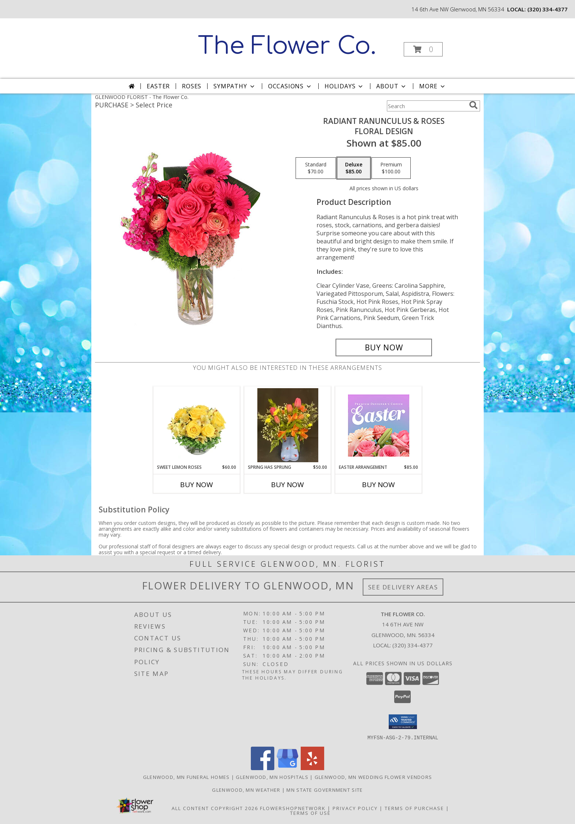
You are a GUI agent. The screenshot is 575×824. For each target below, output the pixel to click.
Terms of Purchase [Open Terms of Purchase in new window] (414, 808)
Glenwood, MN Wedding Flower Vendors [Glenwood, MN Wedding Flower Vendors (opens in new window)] (373, 776)
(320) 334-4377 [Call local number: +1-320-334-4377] (547, 9)
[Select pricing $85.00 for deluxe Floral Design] (353, 168)
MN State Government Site (324, 789)
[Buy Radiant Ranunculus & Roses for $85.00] (384, 347)
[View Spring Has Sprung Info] (287, 425)
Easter (158, 86)
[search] (473, 105)
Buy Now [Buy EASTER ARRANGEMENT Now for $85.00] (378, 484)
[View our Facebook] (262, 767)
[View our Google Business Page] (287, 767)
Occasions (290, 86)
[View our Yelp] (312, 767)
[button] (423, 49)
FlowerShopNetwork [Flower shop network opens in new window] (293, 808)
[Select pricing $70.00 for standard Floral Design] (316, 168)
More (432, 86)
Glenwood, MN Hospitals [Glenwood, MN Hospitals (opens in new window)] (272, 776)
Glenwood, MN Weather (246, 789)
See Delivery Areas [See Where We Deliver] (403, 587)
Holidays (344, 86)
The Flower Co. (287, 46)
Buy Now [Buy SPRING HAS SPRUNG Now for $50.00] (287, 484)
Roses (191, 86)
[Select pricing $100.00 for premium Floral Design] (391, 168)
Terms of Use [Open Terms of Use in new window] (310, 812)
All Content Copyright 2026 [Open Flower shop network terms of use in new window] (215, 808)
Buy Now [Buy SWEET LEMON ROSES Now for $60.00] (196, 484)
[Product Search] (426, 106)
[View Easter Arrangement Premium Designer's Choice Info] (378, 425)
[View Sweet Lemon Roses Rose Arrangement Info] (196, 425)
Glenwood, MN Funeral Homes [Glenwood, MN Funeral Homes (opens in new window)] (186, 776)
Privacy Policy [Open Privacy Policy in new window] (355, 808)
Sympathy (234, 86)
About (391, 86)
